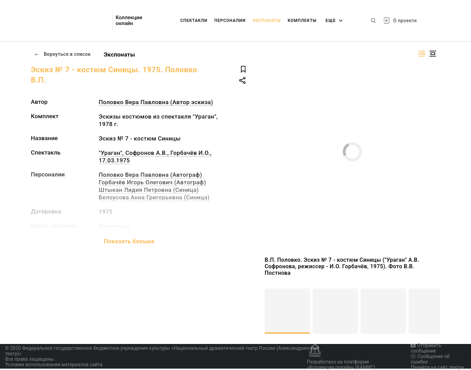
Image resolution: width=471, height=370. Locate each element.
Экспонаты (266, 20)
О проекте (405, 20)
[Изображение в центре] (432, 53)
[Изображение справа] (421, 53)
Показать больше (129, 241)
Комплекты (302, 20)
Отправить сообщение (426, 348)
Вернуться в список (62, 54)
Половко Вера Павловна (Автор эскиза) (156, 102)
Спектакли (193, 20)
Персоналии (229, 20)
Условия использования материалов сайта (53, 364)
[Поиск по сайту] (373, 20)
